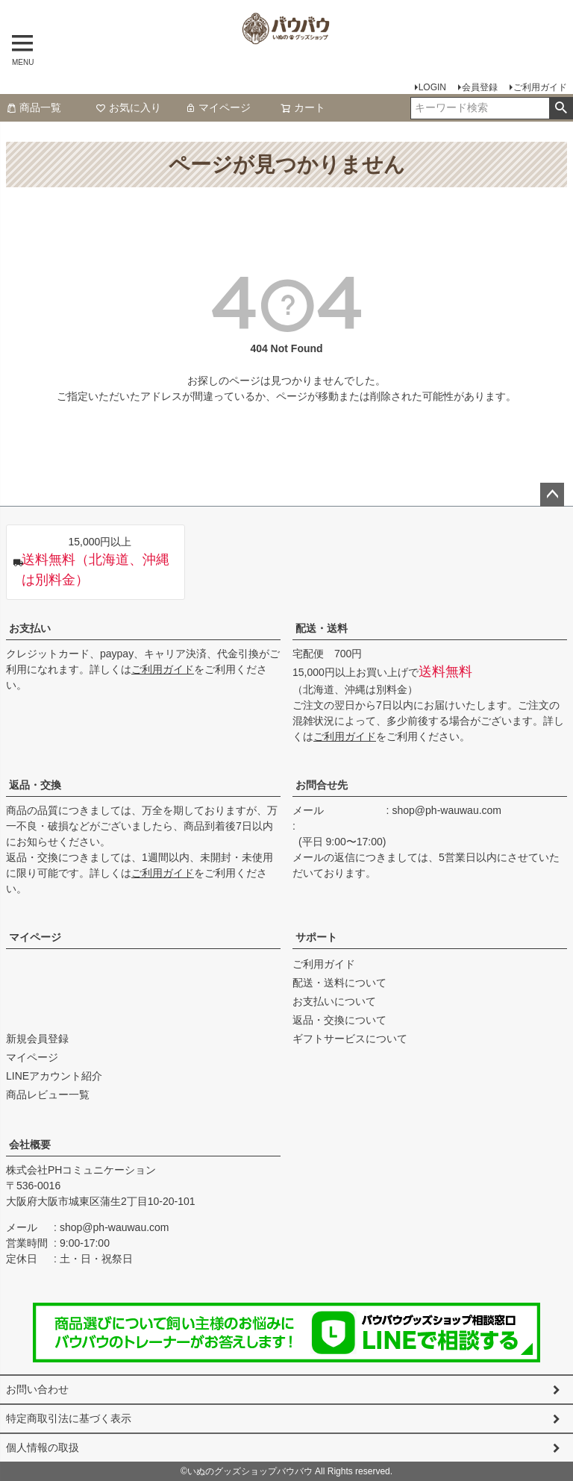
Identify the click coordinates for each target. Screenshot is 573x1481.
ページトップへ (552, 495)
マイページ (218, 107)
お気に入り (128, 107)
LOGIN (432, 87)
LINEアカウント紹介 (54, 1076)
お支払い (30, 628)
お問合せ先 (321, 785)
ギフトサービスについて (349, 1039)
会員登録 (480, 87)
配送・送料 (321, 628)
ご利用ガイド (540, 87)
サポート (316, 937)
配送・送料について (339, 983)
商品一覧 (33, 107)
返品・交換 (35, 785)
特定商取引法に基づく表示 (68, 1418)
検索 (560, 108)
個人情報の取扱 (42, 1447)
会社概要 (30, 1144)
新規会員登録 (37, 1039)
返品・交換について (339, 1020)
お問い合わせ (37, 1389)
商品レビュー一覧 (48, 1094)
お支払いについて (334, 1001)
